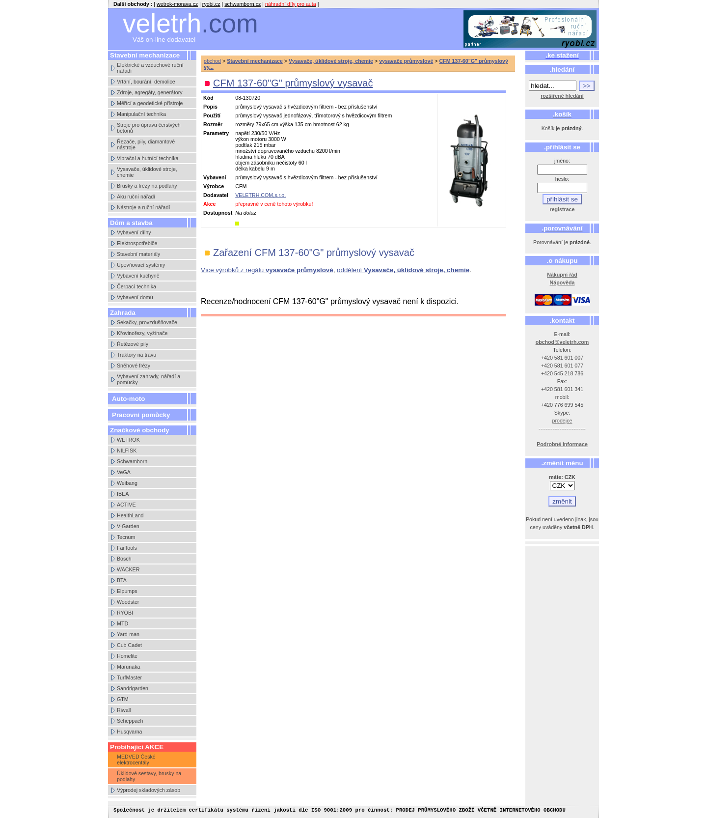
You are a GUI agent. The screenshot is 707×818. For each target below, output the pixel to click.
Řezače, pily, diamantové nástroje (146, 144)
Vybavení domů (135, 297)
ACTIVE (126, 505)
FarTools (127, 548)
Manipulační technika (141, 114)
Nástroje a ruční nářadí (143, 207)
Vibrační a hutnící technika (147, 158)
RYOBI (125, 613)
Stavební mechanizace (255, 61)
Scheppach (130, 721)
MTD (122, 623)
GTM (123, 699)
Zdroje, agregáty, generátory (150, 92)
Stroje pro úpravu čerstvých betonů (149, 128)
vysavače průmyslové (406, 61)
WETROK (128, 440)
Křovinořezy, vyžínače (142, 333)
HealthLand (130, 515)
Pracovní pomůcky (141, 415)
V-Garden (128, 526)
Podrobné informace (562, 444)
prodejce (562, 420)
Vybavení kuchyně (138, 276)
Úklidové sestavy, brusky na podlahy (149, 776)
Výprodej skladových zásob (148, 790)
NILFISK (126, 450)
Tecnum (126, 537)
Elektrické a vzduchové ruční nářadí (150, 68)
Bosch (124, 559)
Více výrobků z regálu (267, 270)
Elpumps (127, 591)
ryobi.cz (211, 4)
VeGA (124, 472)
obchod (212, 61)
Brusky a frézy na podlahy (147, 186)
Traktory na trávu (136, 355)
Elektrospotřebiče (137, 243)
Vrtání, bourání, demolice (146, 82)
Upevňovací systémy (141, 265)
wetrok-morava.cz (177, 4)
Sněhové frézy (133, 365)
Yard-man (128, 634)
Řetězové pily (132, 344)
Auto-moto (128, 398)
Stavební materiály (138, 254)
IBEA (123, 494)
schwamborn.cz (242, 4)
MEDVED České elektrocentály (136, 759)
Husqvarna (129, 731)
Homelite (127, 656)
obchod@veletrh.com (562, 342)
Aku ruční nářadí (136, 196)
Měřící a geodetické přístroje (150, 103)
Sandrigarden (132, 688)
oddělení (403, 270)
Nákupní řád (562, 275)
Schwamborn (132, 461)
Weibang (127, 483)
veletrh (190, 23)
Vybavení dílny (134, 232)
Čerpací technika (136, 286)
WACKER (128, 569)
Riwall (124, 710)
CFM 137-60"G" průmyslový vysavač (293, 83)
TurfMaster (129, 677)
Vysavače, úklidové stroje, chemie (147, 172)
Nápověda (562, 282)
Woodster (128, 602)
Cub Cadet (129, 645)
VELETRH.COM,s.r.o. (260, 195)
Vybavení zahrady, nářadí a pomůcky (148, 379)
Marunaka (128, 667)
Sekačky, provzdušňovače (147, 322)
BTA (122, 580)
